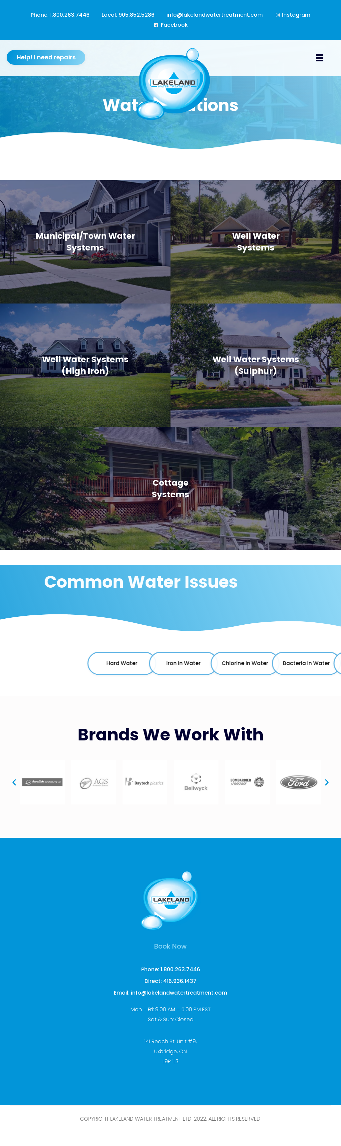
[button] (14, 782)
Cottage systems (170, 488)
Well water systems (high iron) (85, 365)
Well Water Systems (256, 241)
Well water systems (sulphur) (255, 365)
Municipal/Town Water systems (85, 241)
